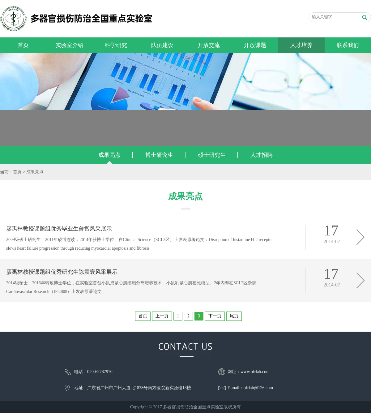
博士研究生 (159, 155)
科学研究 (116, 45)
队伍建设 (162, 45)
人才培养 (301, 45)
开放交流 (209, 45)
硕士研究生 (212, 155)
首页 (23, 45)
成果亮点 (109, 155)
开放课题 (255, 45)
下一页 (214, 316)
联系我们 (348, 45)
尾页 (234, 316)
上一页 (162, 316)
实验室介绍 (69, 45)
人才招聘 (261, 155)
